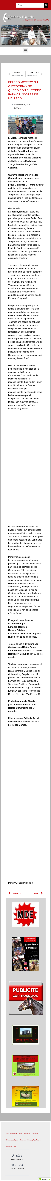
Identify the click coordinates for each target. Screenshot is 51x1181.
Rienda (20, 1133)
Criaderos (23, 1140)
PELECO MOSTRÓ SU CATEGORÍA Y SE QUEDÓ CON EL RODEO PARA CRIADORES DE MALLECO (24, 90)
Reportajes (27, 1133)
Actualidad (13, 1133)
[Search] (46, 5)
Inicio (7, 1133)
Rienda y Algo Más (34, 1140)
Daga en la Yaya (11, 1146)
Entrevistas (35, 1133)
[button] (25, 50)
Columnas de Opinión (12, 1140)
